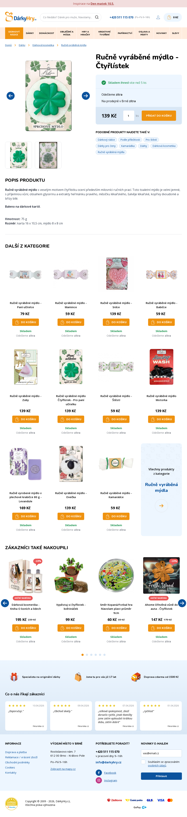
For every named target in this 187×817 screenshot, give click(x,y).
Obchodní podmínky (17, 762)
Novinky (161, 33)
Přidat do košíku (159, 115)
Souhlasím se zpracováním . (164, 763)
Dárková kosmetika (43, 45)
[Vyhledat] (98, 17)
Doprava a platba (16, 752)
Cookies (10, 767)
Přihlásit (161, 776)
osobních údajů (157, 765)
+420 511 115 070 (121, 17)
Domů (8, 45)
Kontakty (10, 772)
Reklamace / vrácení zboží (21, 757)
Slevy (175, 33)
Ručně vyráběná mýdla (73, 45)
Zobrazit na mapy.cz (63, 769)
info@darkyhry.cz (108, 762)
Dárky (22, 45)
